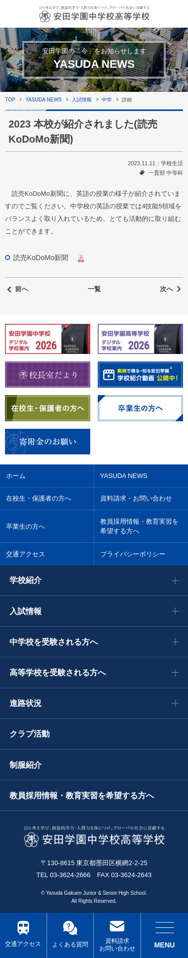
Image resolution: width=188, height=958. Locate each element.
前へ (21, 289)
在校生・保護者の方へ (38, 498)
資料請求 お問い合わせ (117, 944)
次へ (166, 289)
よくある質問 (70, 944)
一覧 (94, 289)
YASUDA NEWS (43, 99)
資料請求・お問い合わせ (136, 498)
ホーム (16, 476)
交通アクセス (23, 943)
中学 (107, 99)
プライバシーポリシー (132, 554)
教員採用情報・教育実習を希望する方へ (139, 526)
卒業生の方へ (25, 526)
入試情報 (82, 99)
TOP (10, 99)
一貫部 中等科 (165, 173)
